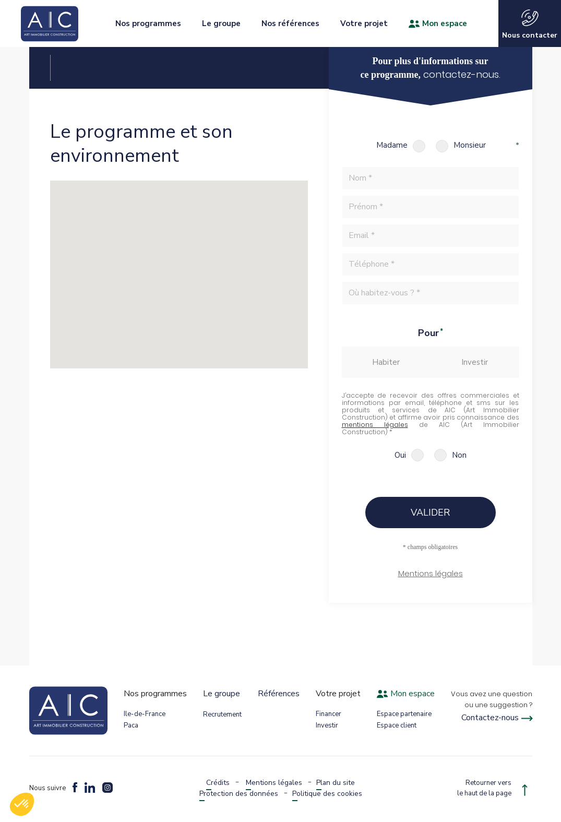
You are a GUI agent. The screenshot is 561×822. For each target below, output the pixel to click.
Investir (327, 725)
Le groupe (221, 693)
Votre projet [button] (364, 23)
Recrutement (222, 714)
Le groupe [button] (221, 23)
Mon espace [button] (438, 23)
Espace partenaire (404, 714)
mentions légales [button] (375, 424)
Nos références (290, 23)
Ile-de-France (144, 714)
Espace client (396, 725)
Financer (328, 714)
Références (279, 693)
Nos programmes (148, 23)
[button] (430, 578)
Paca (131, 725)
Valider (430, 512)
